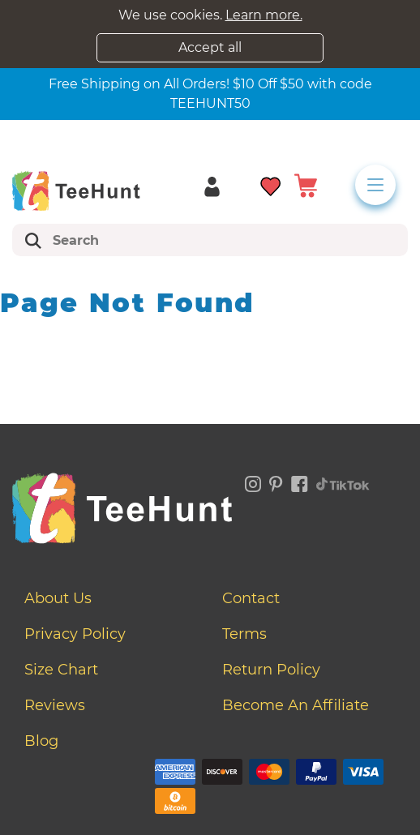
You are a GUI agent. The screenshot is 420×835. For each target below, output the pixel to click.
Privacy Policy (75, 634)
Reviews (54, 705)
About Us (58, 598)
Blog (41, 741)
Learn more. (263, 15)
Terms (244, 634)
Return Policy (271, 670)
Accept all (210, 47)
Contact (251, 598)
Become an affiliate (295, 705)
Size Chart (61, 670)
